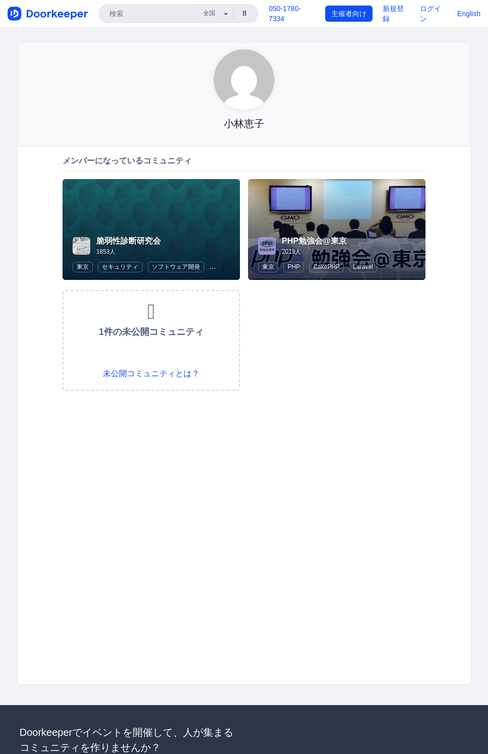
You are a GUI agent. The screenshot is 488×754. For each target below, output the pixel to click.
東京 (83, 266)
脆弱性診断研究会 (128, 241)
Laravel (363, 266)
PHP (293, 266)
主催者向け (349, 14)
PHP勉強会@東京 (314, 241)
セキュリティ (120, 266)
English (468, 14)
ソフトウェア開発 (176, 266)
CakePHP (326, 266)
